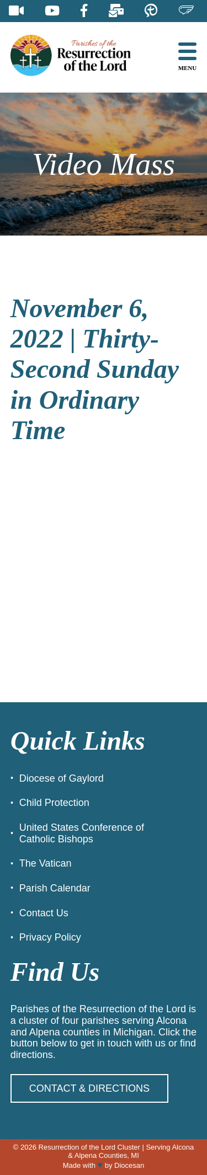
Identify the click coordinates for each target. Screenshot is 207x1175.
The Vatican (45, 863)
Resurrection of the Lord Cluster (89, 1147)
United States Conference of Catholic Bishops (81, 833)
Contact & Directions (89, 1088)
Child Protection (54, 802)
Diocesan (129, 1165)
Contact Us (43, 912)
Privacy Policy (50, 937)
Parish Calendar (55, 888)
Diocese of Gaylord (61, 778)
